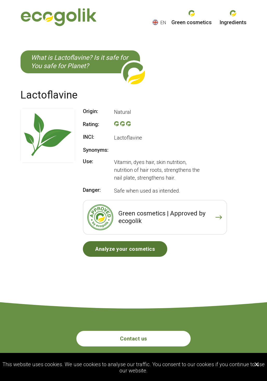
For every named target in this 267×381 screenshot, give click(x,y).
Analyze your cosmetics (125, 249)
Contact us (133, 339)
